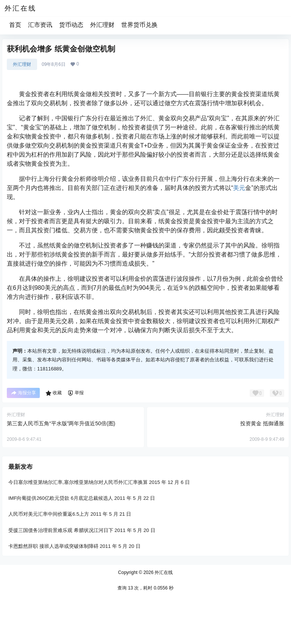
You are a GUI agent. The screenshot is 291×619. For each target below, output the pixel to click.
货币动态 (71, 25)
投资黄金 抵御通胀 (262, 423)
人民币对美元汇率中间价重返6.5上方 (48, 514)
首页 (15, 25)
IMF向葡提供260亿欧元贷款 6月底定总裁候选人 (60, 498)
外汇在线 (163, 572)
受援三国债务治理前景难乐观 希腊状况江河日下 (60, 530)
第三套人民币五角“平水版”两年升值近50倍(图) (61, 423)
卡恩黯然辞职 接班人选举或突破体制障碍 (53, 546)
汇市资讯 (40, 25)
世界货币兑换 (139, 25)
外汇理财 (102, 25)
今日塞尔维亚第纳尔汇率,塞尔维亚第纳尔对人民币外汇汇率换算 (78, 482)
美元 (239, 188)
